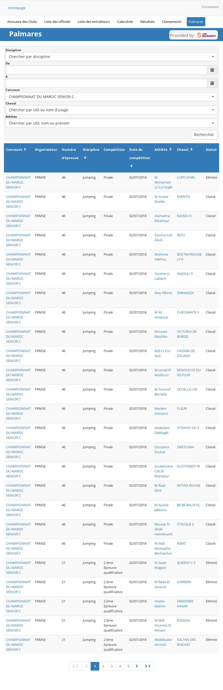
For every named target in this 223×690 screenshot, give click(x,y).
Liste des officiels (57, 21)
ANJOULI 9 (185, 273)
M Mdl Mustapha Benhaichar (163, 548)
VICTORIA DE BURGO (187, 334)
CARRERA (184, 582)
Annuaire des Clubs (22, 21)
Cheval (10, 103)
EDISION (183, 620)
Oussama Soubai (161, 449)
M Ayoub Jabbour (161, 507)
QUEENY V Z (186, 562)
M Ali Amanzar (161, 315)
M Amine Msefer (161, 199)
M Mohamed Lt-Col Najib (163, 182)
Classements (172, 21)
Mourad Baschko (161, 334)
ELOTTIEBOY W (188, 466)
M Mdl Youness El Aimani (162, 625)
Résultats (147, 21)
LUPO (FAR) (186, 177)
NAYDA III (184, 215)
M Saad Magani (160, 565)
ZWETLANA (185, 447)
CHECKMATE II (188, 312)
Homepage (16, 7)
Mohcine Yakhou (161, 257)
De (7, 63)
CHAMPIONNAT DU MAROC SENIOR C (18, 182)
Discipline (13, 50)
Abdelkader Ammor (163, 642)
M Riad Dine (159, 488)
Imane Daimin (159, 603)
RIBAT (181, 543)
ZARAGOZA (185, 292)
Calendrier (125, 21)
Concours (12, 90)
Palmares (196, 21)
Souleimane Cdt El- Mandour (163, 471)
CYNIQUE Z (185, 524)
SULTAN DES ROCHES (186, 642)
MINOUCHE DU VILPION (189, 372)
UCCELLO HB (187, 389)
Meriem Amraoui (161, 411)
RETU (181, 235)
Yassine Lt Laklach (162, 276)
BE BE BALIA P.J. (188, 505)
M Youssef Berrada (162, 391)
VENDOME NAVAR (185, 603)
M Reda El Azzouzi (162, 584)
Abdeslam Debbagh (162, 430)
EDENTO (183, 196)
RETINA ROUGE (188, 485)
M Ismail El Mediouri (162, 372)
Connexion (210, 6)
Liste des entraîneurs (94, 21)
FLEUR (182, 408)
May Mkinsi (163, 292)
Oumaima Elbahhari (162, 218)
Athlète (11, 116)
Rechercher (204, 134)
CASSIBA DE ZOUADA (186, 353)
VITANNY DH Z (188, 427)
